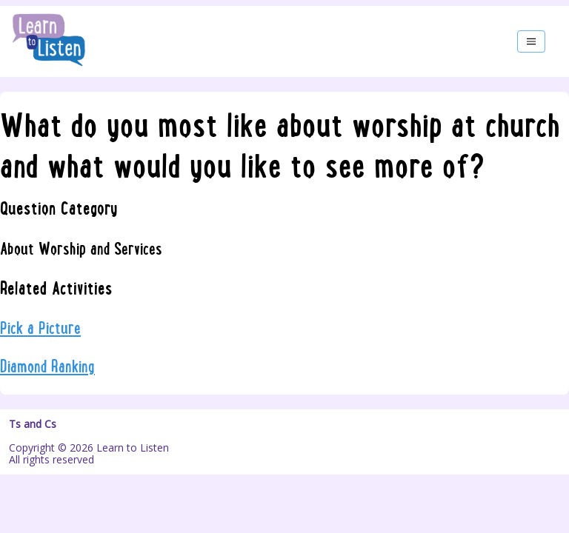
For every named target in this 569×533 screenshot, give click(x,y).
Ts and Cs (32, 424)
